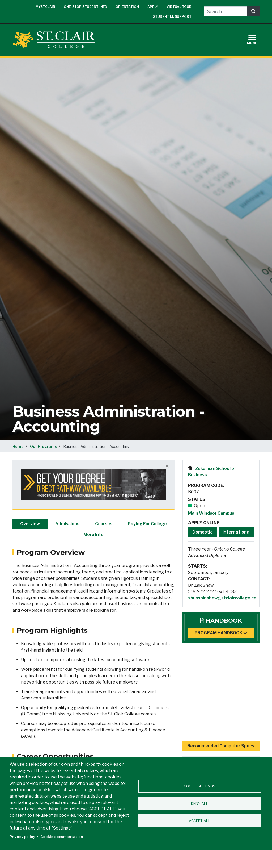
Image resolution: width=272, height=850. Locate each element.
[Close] (167, 466)
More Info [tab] (93, 534)
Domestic (202, 532)
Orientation (127, 7)
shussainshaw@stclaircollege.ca (222, 598)
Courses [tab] (103, 523)
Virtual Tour (179, 7)
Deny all (199, 803)
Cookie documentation (61, 837)
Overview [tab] (30, 523)
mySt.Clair (45, 7)
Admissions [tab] (67, 523)
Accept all (199, 821)
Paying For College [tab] (147, 523)
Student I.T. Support (172, 17)
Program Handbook (221, 632)
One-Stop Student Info (85, 7)
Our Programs (43, 446)
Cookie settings (199, 786)
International (236, 532)
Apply (152, 7)
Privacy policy (22, 837)
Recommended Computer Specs (221, 745)
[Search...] (225, 11)
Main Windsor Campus (211, 513)
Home (18, 446)
